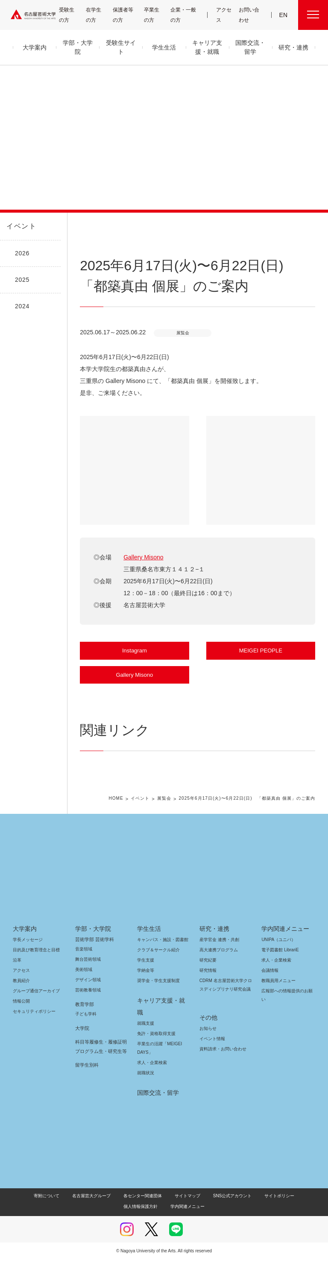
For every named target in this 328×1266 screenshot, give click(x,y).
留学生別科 (87, 1083)
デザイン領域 (87, 998)
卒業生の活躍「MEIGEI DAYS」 (158, 1054)
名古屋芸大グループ (72, 1202)
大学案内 (25, 947)
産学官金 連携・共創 (218, 958)
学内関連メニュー (284, 947)
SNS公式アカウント (207, 1202)
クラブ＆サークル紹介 (156, 968)
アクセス (225, 14)
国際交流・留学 (156, 1099)
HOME (119, 817)
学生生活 (149, 947)
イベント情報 (211, 1048)
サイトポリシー (250, 1202)
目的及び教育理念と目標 (36, 968)
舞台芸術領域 (88, 977)
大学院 (82, 1046)
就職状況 (145, 1079)
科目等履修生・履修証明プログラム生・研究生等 (100, 1065)
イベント (19, 226)
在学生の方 (97, 14)
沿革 (17, 978)
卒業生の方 (156, 14)
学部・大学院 (91, 947)
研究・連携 (212, 947)
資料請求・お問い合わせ (221, 1058)
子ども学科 (85, 1032)
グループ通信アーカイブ (34, 1009)
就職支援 (145, 1029)
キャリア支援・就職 (160, 1019)
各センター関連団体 (122, 1202)
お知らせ (207, 1038)
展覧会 (166, 817)
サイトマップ (165, 1202)
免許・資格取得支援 (155, 1040)
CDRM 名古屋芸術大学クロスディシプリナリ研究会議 (224, 1003)
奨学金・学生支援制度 (157, 999)
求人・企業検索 (151, 1069)
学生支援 (145, 978)
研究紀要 (208, 978)
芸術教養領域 (88, 1008)
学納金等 (145, 988)
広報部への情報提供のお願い (287, 1013)
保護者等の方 (124, 14)
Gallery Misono (143, 557)
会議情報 (269, 988)
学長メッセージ (27, 958)
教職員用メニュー (277, 999)
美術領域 (83, 988)
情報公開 (21, 1019)
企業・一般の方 (185, 14)
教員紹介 (21, 999)
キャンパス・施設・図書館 (159, 958)
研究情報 (208, 988)
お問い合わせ (250, 14)
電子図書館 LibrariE (280, 968)
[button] (134, 470)
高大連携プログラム (217, 968)
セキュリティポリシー (31, 1029)
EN (283, 15)
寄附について (29, 1202)
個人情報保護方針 (294, 1202)
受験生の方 (70, 14)
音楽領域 (83, 967)
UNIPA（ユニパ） (275, 958)
